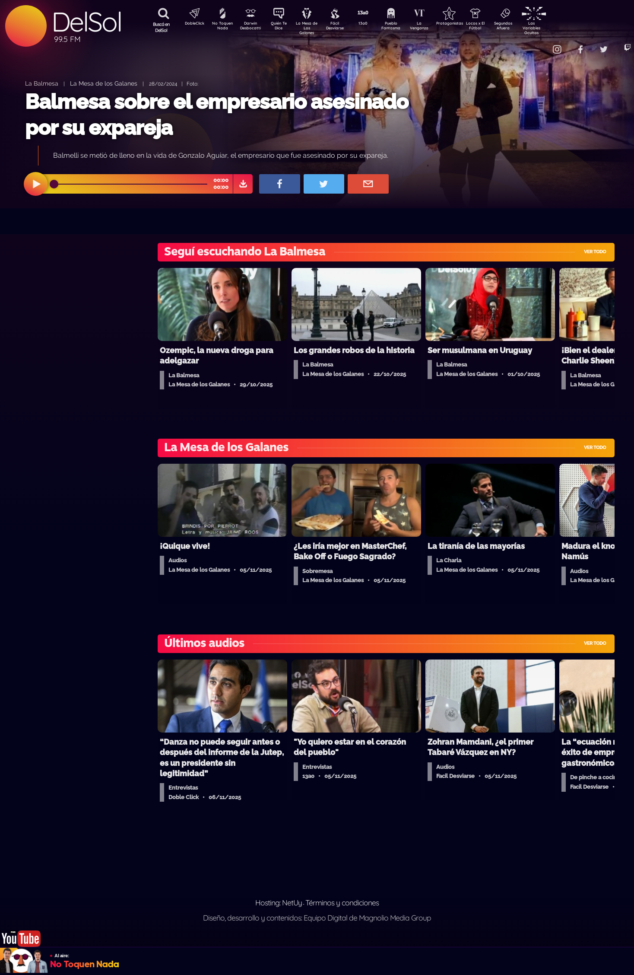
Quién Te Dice (282, 27)
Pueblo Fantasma (403, 27)
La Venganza (433, 27)
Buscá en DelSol (161, 27)
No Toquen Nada (221, 27)
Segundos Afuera (523, 27)
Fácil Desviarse (342, 27)
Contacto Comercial (537, 44)
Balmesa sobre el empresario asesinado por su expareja (216, 114)
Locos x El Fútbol (494, 27)
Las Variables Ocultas (554, 28)
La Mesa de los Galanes (103, 83)
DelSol (86, 21)
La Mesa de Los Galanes (312, 28)
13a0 (372, 24)
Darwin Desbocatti (252, 27)
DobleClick (191, 24)
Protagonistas (463, 24)
